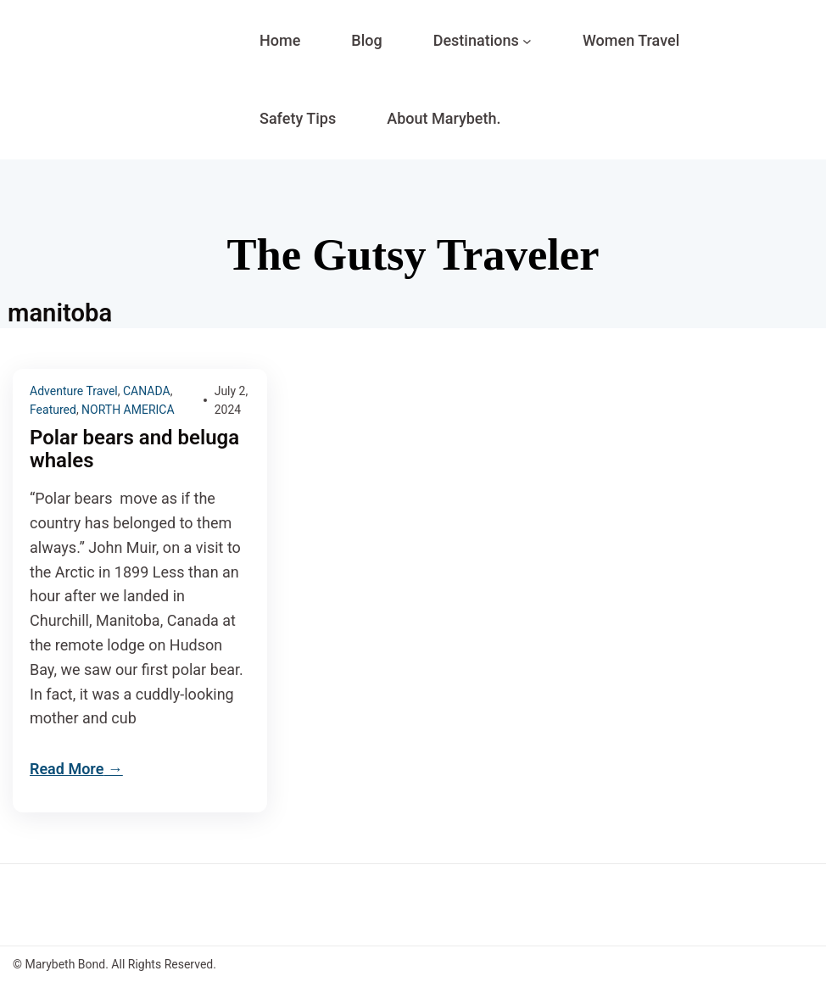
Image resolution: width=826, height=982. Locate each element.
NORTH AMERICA (128, 409)
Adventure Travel (74, 391)
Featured (53, 409)
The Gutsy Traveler (412, 254)
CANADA (146, 391)
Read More (66, 769)
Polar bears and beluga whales (134, 450)
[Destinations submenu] (527, 41)
